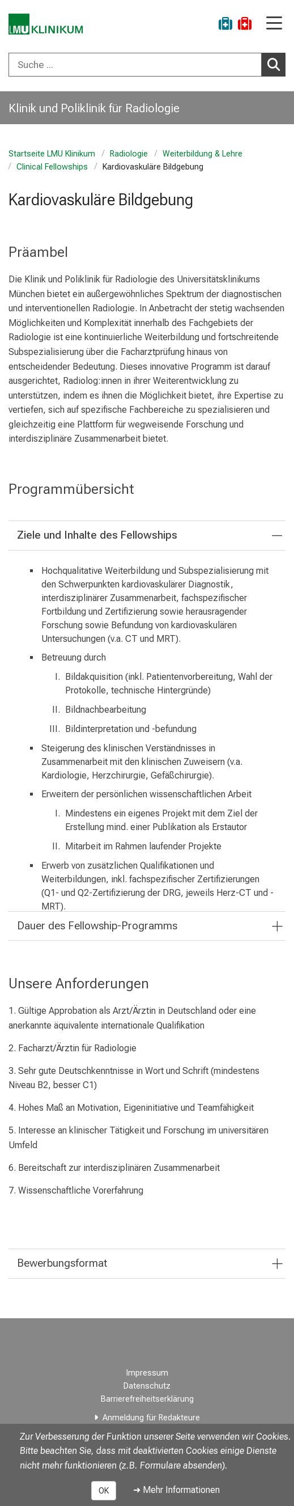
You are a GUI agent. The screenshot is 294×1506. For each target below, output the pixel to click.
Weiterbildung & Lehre (202, 154)
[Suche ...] (135, 65)
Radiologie (129, 154)
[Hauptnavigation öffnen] (274, 24)
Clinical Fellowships (52, 167)
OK (104, 1490)
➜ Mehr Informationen (176, 1489)
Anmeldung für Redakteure (151, 1418)
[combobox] (147, 65)
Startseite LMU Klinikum (51, 154)
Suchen (276, 64)
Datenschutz (147, 1386)
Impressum (147, 1373)
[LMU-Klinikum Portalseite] (48, 25)
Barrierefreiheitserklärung (147, 1399)
